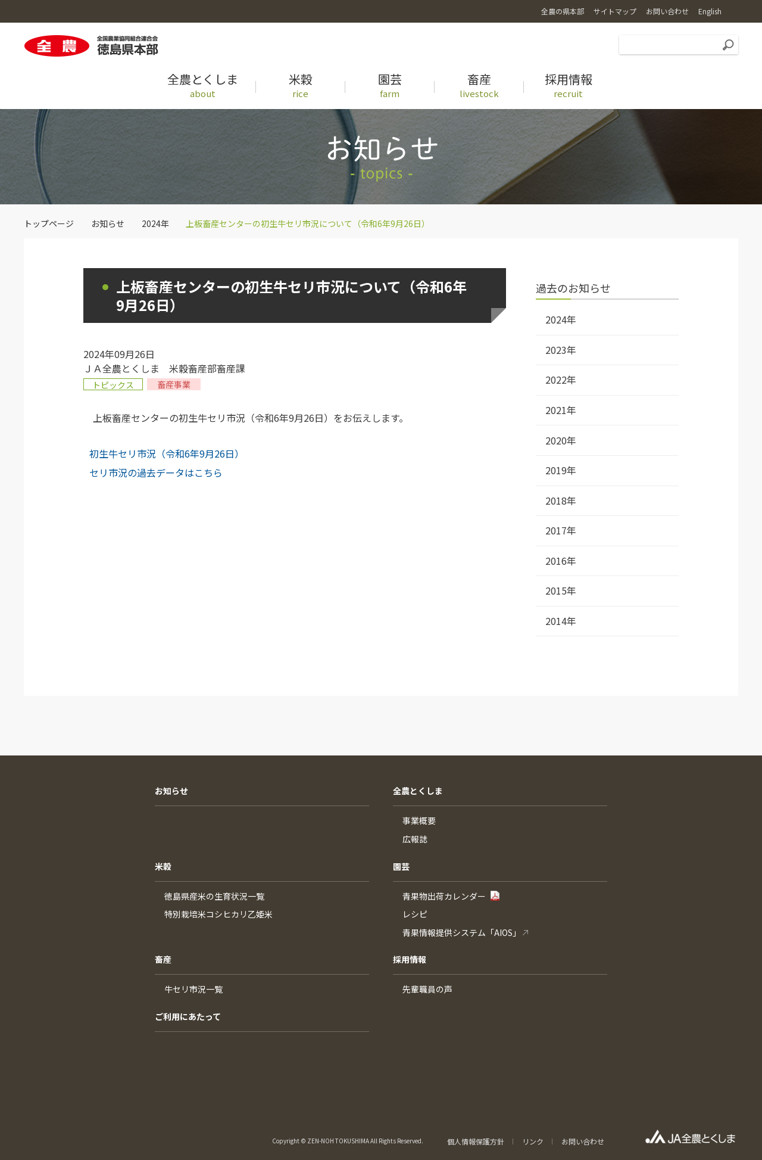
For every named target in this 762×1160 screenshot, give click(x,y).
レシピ (414, 914)
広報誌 (414, 839)
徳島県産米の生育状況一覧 (214, 896)
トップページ (49, 223)
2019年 (560, 470)
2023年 (560, 350)
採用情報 (409, 959)
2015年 (560, 590)
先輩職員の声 (427, 989)
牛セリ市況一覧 (193, 989)
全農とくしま (418, 791)
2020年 (560, 440)
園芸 (401, 866)
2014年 (560, 621)
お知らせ (107, 223)
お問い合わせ (582, 1141)
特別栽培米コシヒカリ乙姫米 (218, 914)
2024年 (155, 223)
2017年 (560, 530)
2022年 (560, 379)
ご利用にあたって (188, 1016)
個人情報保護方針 (475, 1141)
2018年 (560, 500)
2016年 (560, 560)
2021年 (560, 410)
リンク (533, 1141)
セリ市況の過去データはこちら (156, 472)
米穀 (163, 866)
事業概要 (419, 820)
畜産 (163, 959)
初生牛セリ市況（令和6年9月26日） (166, 453)
